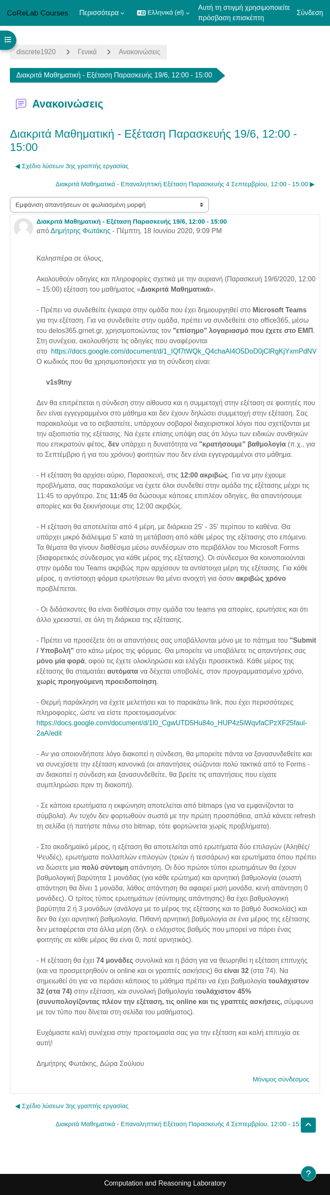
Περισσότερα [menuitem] (99, 12)
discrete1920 (36, 51)
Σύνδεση (310, 12)
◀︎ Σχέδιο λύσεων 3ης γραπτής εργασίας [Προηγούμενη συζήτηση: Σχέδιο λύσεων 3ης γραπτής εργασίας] (71, 166)
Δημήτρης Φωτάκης (80, 230)
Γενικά (87, 51)
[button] (163, 13)
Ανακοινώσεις (139, 51)
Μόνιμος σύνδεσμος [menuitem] (281, 1079)
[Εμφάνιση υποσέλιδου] (308, 1173)
